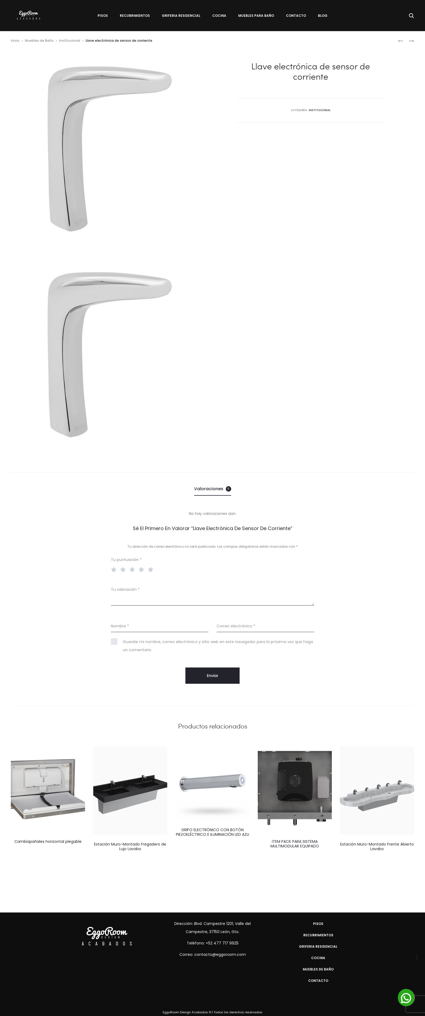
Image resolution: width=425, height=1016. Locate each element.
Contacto (296, 15)
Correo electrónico (236, 626)
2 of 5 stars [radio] (124, 569)
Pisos (103, 15)
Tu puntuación (126, 559)
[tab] (212, 489)
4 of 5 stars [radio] (143, 569)
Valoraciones (212, 489)
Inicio (15, 40)
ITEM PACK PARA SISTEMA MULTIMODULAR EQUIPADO (295, 844)
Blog (322, 15)
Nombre (120, 626)
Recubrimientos (135, 15)
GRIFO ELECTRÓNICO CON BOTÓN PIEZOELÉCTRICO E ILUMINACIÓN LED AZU (212, 832)
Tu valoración (125, 589)
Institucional (69, 40)
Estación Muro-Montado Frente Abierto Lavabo (377, 846)
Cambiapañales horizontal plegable (48, 841)
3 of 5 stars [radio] (133, 569)
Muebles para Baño (256, 15)
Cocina (219, 15)
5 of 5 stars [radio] (152, 569)
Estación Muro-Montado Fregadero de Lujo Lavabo (130, 846)
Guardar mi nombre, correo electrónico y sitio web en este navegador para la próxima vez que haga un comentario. (218, 646)
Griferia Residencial (181, 15)
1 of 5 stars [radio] (115, 569)
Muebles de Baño (39, 40)
